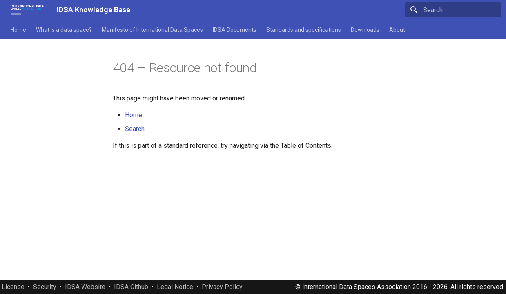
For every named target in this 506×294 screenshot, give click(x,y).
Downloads (365, 30)
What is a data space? (64, 30)
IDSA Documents (234, 30)
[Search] (453, 9)
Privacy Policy (222, 287)
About (397, 30)
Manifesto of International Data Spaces (152, 30)
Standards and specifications (303, 30)
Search (135, 129)
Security (44, 287)
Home (18, 30)
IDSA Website (85, 287)
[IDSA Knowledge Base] (27, 10)
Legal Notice (175, 287)
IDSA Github (131, 287)
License (13, 287)
